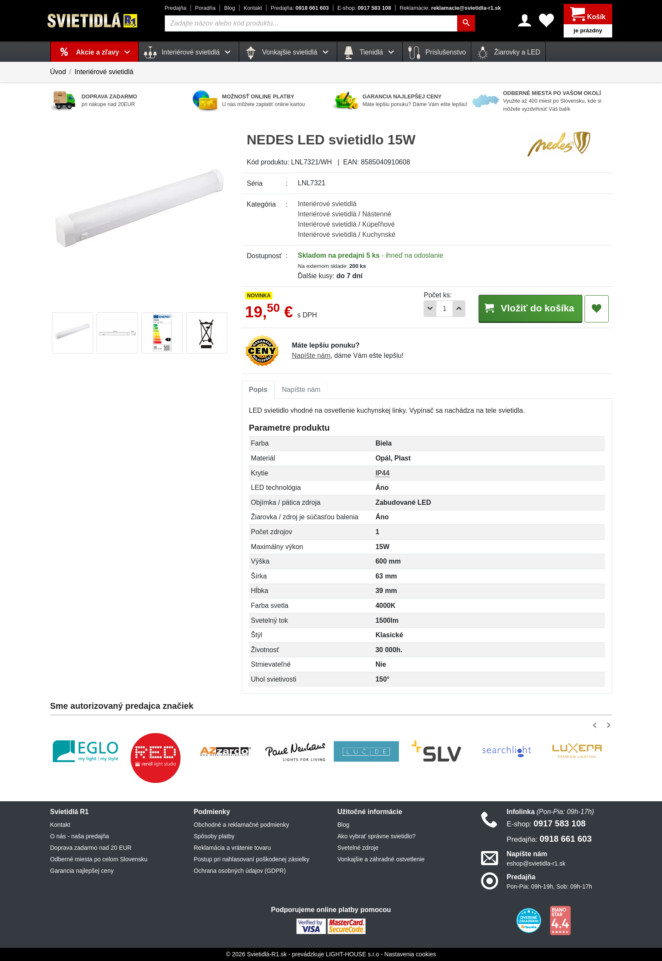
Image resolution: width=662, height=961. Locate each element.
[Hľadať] (466, 23)
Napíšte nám (311, 355)
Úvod (58, 71)
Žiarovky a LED (508, 52)
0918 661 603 (300, 8)
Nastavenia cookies (410, 954)
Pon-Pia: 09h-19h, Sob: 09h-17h (549, 886)
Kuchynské (378, 234)
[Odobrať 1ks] (430, 308)
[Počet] (444, 308)
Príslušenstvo (437, 52)
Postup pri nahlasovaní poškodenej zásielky (252, 859)
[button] (596, 725)
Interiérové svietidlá (104, 71)
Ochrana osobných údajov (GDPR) (240, 870)
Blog (229, 8)
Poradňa (205, 8)
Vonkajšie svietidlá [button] (287, 52)
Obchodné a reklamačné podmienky (241, 824)
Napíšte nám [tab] (301, 389)
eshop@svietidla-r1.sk (536, 863)
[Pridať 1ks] (459, 308)
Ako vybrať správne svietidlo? (377, 836)
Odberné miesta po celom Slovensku (99, 859)
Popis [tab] (258, 389)
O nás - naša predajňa (79, 836)
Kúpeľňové (378, 224)
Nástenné (377, 214)
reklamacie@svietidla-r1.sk (450, 8)
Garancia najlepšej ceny (82, 870)
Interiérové (327, 203)
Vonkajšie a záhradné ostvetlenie (381, 859)
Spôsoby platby (214, 836)
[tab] (258, 390)
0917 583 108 (364, 8)
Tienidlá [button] (369, 52)
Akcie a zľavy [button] (105, 52)
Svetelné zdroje (358, 847)
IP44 (382, 473)
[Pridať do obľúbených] (597, 308)
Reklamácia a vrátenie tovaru (232, 847)
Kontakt (253, 8)
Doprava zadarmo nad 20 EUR (91, 847)
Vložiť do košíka (530, 308)
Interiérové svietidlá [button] (189, 52)
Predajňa (175, 8)
